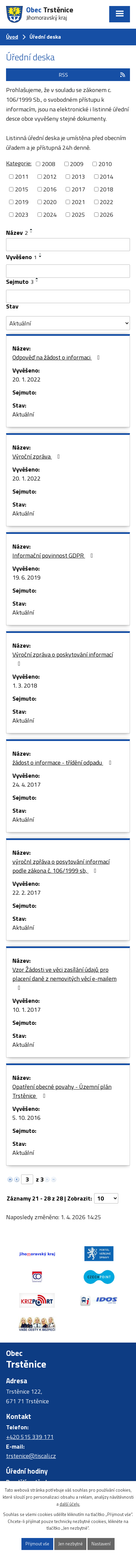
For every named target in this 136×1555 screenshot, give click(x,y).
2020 (50, 201)
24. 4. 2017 (26, 784)
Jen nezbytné (70, 1543)
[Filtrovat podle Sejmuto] (68, 296)
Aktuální (23, 414)
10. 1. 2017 (26, 1009)
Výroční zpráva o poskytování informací (62, 658)
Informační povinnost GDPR (54, 555)
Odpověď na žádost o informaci (57, 357)
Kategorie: (18, 163)
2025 (78, 214)
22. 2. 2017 (26, 892)
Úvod (12, 37)
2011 (21, 176)
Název (17, 232)
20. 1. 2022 (26, 379)
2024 (50, 214)
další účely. (70, 1503)
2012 (50, 176)
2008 (48, 163)
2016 (50, 189)
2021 (78, 201)
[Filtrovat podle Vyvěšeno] (68, 271)
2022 (106, 201)
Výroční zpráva (37, 456)
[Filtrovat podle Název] (68, 244)
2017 (78, 189)
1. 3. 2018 (24, 685)
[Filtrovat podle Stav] (68, 323)
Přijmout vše (37, 1543)
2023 (21, 214)
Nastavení (101, 1543)
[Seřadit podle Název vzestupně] (31, 229)
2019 (21, 201)
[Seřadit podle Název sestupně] (31, 232)
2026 (106, 214)
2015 (21, 189)
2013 (78, 176)
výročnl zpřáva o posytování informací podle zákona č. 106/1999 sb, (61, 866)
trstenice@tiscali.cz (31, 1455)
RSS (92, 75)
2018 (106, 189)
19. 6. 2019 (26, 577)
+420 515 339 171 (30, 1436)
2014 (106, 176)
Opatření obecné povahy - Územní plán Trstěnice (62, 1091)
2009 (76, 163)
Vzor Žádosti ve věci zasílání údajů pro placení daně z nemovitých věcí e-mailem (64, 978)
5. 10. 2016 (26, 1117)
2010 (105, 163)
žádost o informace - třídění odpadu (63, 762)
